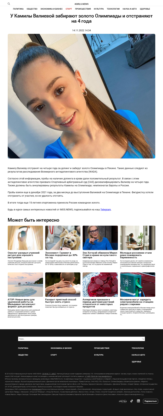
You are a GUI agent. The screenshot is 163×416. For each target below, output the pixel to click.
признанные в (37, 389)
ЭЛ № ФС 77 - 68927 (49, 374)
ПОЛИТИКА (18, 9)
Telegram (105, 209)
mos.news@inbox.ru (105, 376)
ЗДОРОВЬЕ (145, 9)
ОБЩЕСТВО (32, 9)
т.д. (142, 394)
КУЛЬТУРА (99, 9)
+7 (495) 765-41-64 (91, 376)
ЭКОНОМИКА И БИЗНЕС (51, 9)
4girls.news (81, 4)
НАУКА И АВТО (130, 9)
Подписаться (151, 401)
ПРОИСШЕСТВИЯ (83, 9)
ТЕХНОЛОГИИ (113, 9)
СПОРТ (69, 9)
